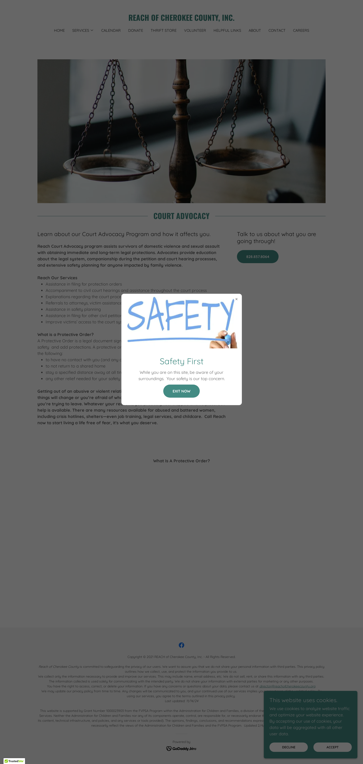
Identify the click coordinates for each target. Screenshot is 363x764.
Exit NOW (181, 391)
